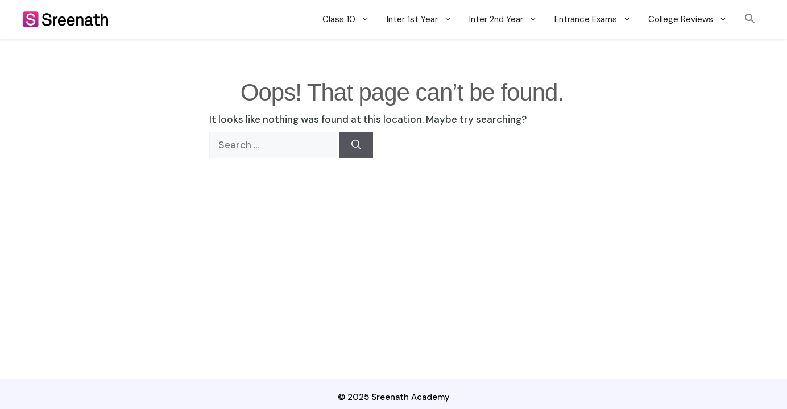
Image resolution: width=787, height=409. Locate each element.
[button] (750, 19)
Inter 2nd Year (507, 19)
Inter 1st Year (424, 19)
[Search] (356, 145)
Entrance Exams (597, 19)
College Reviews (692, 19)
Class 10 (350, 19)
